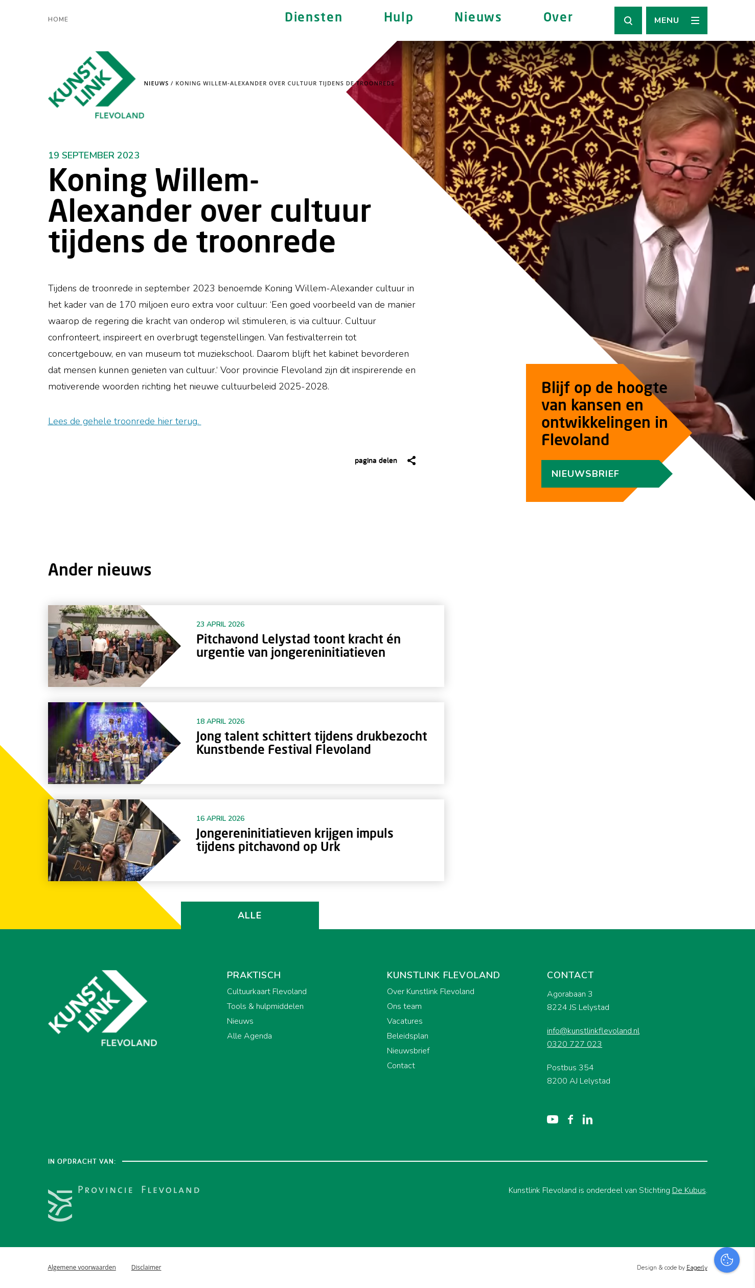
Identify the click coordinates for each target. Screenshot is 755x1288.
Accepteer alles (668, 1239)
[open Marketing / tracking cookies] (738, 1202)
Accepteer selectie (668, 1269)
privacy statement (704, 1137)
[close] (739, 1107)
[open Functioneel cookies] (738, 1171)
